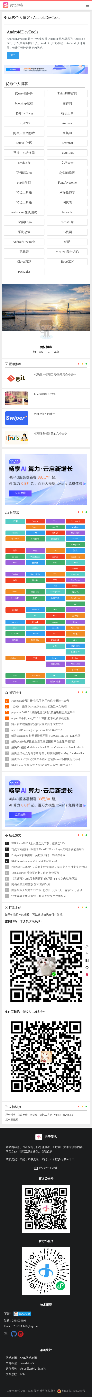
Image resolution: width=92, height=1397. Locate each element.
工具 (35, 658)
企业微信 (55, 539)
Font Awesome (67, 182)
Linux (35, 527)
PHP (75, 675)
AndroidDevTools (24, 241)
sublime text (15, 658)
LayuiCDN (67, 152)
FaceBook (75, 557)
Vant (55, 521)
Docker (15, 574)
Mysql (35, 622)
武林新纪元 (11, 1119)
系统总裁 (24, 232)
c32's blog (68, 1114)
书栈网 (67, 232)
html (75, 622)
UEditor (35, 633)
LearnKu (67, 143)
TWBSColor (24, 172)
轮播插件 (75, 652)
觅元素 (24, 251)
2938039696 (19, 1320)
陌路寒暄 (23, 1114)
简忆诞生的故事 (46, 1167)
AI (75, 604)
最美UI (67, 133)
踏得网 (67, 103)
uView (75, 538)
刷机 (55, 562)
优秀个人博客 (19, 17)
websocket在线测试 (24, 212)
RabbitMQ (35, 574)
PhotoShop (75, 664)
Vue (55, 585)
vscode (75, 568)
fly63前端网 (67, 172)
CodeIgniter (55, 591)
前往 (13, 55)
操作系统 (55, 664)
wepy (35, 550)
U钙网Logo (24, 222)
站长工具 (67, 113)
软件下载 (55, 598)
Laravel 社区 (24, 143)
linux (15, 628)
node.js (55, 622)
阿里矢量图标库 (24, 133)
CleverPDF (24, 261)
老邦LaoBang (24, 113)
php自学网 (24, 182)
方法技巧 (15, 598)
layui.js (55, 658)
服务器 (15, 640)
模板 (75, 633)
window (35, 628)
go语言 (15, 610)
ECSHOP (55, 640)
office (34, 681)
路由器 (35, 580)
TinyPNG (24, 123)
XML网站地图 (28, 1357)
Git (75, 609)
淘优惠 (67, 202)
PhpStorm (75, 646)
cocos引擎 (67, 222)
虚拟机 (75, 592)
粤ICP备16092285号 (71, 1390)
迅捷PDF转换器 (24, 152)
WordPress (35, 557)
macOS (55, 527)
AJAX (55, 675)
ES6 (55, 550)
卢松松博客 (67, 192)
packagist (24, 271)
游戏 (75, 550)
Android (35, 609)
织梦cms (75, 681)
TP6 (55, 580)
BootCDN (67, 261)
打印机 (15, 521)
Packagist (67, 212)
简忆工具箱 (24, 192)
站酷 (67, 241)
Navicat (15, 533)
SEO (55, 633)
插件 (15, 580)
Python (75, 658)
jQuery (75, 669)
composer (75, 574)
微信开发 (35, 640)
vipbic (57, 1114)
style (75, 640)
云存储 (35, 562)
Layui (35, 615)
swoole (75, 585)
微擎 (15, 550)
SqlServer (15, 538)
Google (35, 521)
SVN (55, 574)
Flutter (75, 562)
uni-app (15, 557)
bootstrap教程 (24, 103)
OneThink (75, 580)
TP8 (35, 533)
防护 (35, 598)
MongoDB (75, 544)
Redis (15, 591)
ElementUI (75, 521)
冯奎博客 (10, 1114)
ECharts (55, 628)
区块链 (75, 615)
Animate (67, 123)
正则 (55, 646)
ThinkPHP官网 (67, 93)
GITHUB (75, 628)
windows (75, 527)
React (55, 615)
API (15, 681)
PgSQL (55, 533)
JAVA (55, 609)
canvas (55, 557)
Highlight (75, 533)
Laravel (15, 622)
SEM (15, 562)
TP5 (15, 675)
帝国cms (35, 592)
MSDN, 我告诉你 (67, 251)
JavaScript (75, 598)
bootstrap (15, 633)
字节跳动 (35, 539)
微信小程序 (55, 681)
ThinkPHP (35, 675)
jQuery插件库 (24, 93)
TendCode (24, 162)
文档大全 (67, 162)
